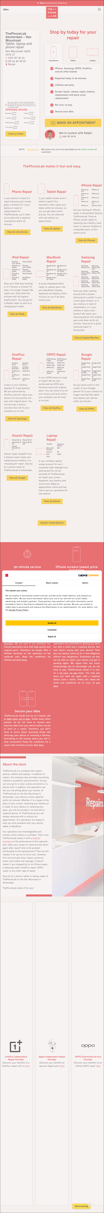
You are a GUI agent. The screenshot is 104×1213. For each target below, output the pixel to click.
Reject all (52, 636)
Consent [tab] (18, 583)
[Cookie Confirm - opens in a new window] (88, 575)
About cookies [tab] (52, 583)
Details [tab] (85, 583)
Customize (52, 630)
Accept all (52, 623)
